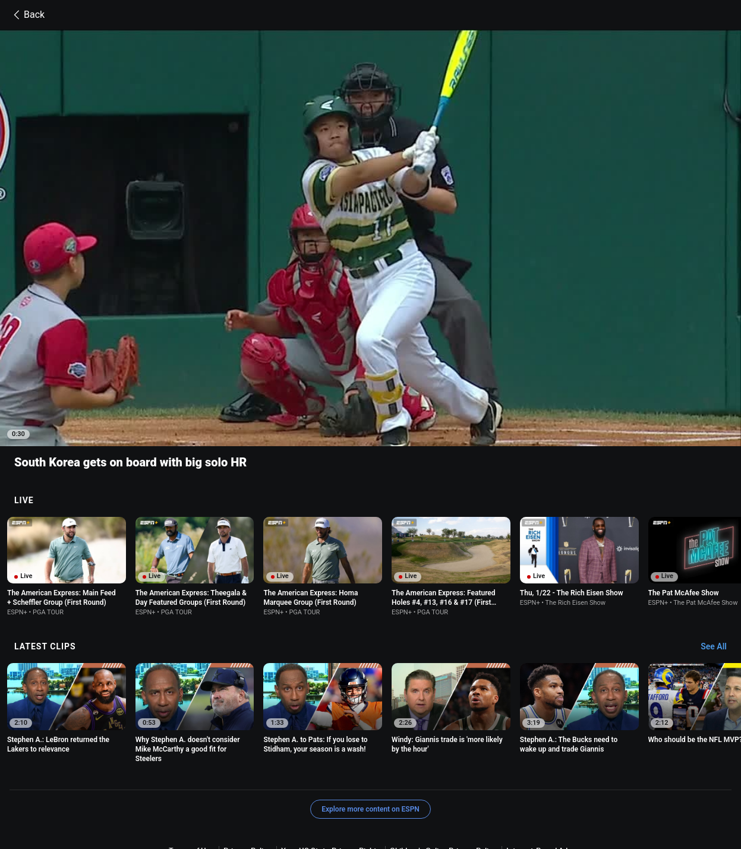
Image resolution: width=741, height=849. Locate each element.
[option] (66, 500)
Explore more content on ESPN (370, 743)
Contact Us (376, 795)
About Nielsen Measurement (217, 795)
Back (27, 15)
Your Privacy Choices (311, 795)
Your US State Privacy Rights (330, 784)
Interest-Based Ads (538, 784)
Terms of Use (191, 784)
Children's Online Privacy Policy (443, 784)
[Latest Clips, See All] (719, 581)
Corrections (563, 795)
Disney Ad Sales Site (439, 795)
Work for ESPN (509, 795)
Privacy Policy (247, 784)
